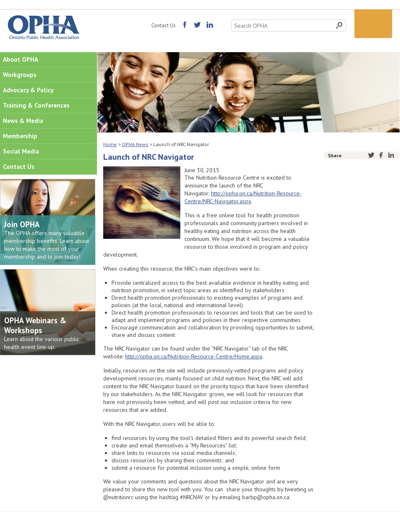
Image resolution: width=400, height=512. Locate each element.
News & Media (23, 121)
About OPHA (20, 59)
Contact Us (163, 25)
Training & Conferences (36, 105)
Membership (20, 136)
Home (110, 144)
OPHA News (135, 144)
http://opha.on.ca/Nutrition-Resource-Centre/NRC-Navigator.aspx (243, 197)
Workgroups (19, 75)
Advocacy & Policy (28, 90)
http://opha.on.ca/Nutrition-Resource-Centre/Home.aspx (193, 356)
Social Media (21, 151)
